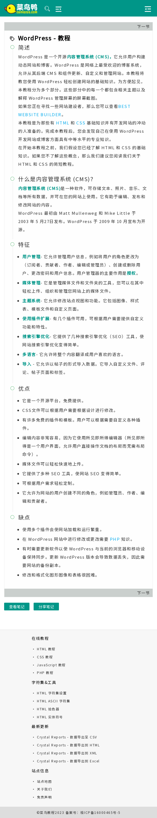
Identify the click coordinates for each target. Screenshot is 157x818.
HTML (62, 123)
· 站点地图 (42, 781)
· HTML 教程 (44, 648)
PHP (115, 539)
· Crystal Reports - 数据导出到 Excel (66, 761)
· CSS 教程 (42, 656)
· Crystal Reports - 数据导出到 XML (64, 753)
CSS (81, 123)
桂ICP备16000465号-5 (100, 812)
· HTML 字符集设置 (49, 693)
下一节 (143, 26)
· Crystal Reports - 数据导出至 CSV (64, 737)
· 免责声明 (42, 797)
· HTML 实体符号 (47, 716)
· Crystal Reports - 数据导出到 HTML (66, 745)
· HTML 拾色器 (45, 708)
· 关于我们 (42, 789)
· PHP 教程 (42, 672)
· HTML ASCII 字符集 (51, 701)
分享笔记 (46, 606)
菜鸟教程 (47, 812)
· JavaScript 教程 (49, 664)
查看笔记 (17, 606)
